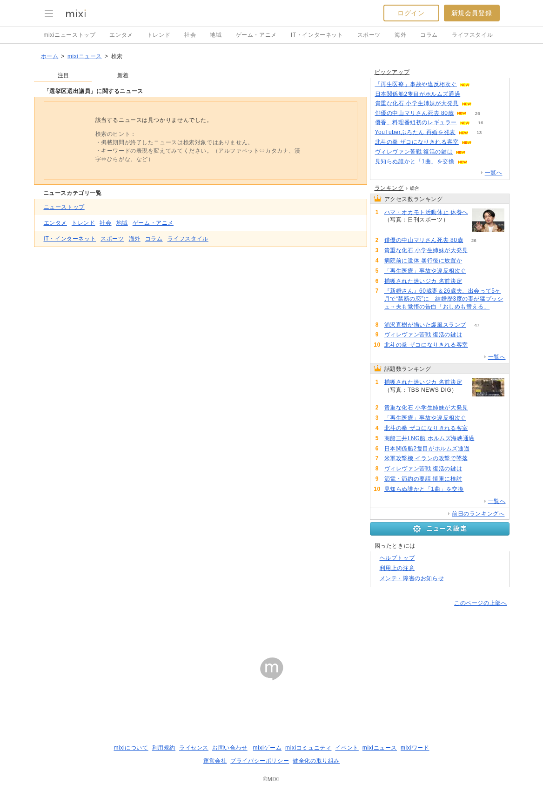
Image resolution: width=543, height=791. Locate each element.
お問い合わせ (230, 747)
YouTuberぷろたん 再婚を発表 (415, 132)
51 (459, 219)
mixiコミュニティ (308, 747)
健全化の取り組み (316, 760)
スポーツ (369, 35)
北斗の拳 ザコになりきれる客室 (417, 142)
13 (479, 132)
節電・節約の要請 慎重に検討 (423, 479)
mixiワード (415, 747)
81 (473, 479)
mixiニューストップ (70, 35)
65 (478, 161)
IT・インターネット (317, 35)
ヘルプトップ (397, 558)
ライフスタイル (472, 35)
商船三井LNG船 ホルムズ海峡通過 (429, 438)
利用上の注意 (397, 568)
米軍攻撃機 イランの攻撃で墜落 (426, 458)
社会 (190, 35)
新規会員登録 (471, 13)
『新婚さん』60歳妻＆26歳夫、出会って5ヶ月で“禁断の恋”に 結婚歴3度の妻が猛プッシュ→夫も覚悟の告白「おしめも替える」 (443, 299)
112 (481, 84)
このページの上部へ (480, 603)
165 (473, 281)
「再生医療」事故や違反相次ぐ (416, 84)
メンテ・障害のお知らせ (412, 578)
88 (480, 448)
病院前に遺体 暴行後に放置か (423, 260)
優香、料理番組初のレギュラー (416, 122)
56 (394, 314)
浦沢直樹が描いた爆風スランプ (425, 325)
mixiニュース (84, 56)
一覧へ (494, 172)
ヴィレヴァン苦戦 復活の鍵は (414, 151)
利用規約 (163, 747)
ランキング (389, 188)
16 (480, 122)
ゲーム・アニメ (256, 35)
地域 (215, 35)
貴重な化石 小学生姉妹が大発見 (417, 103)
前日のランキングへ (478, 513)
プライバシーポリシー (259, 760)
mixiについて (131, 747)
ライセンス (193, 747)
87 (471, 94)
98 (485, 438)
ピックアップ (392, 72)
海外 (400, 35)
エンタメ (121, 35)
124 (483, 103)
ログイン (410, 13)
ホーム (50, 56)
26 (477, 113)
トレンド (158, 35)
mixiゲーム (267, 747)
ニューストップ (64, 207)
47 (476, 325)
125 (479, 250)
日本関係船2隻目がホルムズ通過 (418, 94)
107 (483, 142)
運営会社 (215, 760)
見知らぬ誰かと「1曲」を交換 (415, 161)
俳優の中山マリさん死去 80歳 (414, 113)
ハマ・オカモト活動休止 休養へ (426, 212)
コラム (429, 35)
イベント (346, 747)
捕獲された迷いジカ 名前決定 (423, 281)
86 (476, 151)
